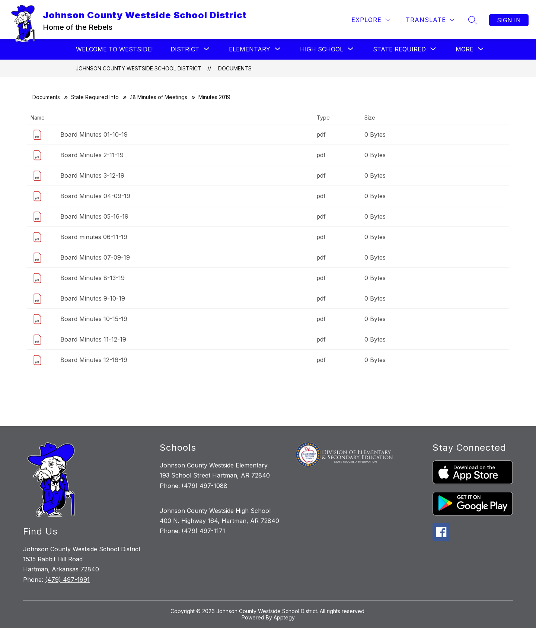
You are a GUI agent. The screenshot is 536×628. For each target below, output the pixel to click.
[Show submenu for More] (464, 49)
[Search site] (472, 20)
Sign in (509, 20)
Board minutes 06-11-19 (93, 237)
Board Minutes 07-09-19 (95, 257)
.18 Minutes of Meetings (158, 97)
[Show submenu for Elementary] (249, 49)
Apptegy (284, 617)
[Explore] (371, 20)
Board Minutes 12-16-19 (93, 360)
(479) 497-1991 (67, 579)
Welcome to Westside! (114, 49)
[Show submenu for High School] (321, 49)
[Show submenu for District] (184, 49)
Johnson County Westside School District (138, 68)
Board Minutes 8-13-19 (92, 278)
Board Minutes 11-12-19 (93, 339)
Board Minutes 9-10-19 (92, 298)
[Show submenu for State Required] (399, 49)
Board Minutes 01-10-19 (94, 134)
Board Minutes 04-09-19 (95, 196)
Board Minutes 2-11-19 (92, 155)
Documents (235, 68)
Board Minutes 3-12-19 (92, 175)
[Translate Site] (430, 20)
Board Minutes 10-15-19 (93, 319)
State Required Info (95, 97)
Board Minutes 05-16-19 (94, 216)
